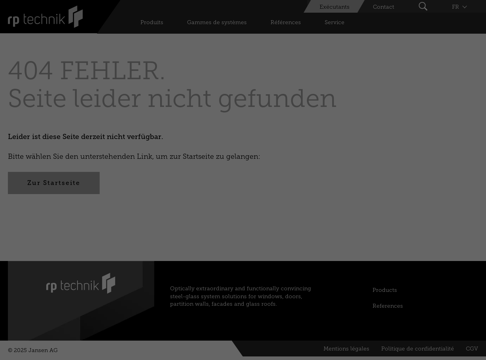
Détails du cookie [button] (194, 259)
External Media (312, 168)
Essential (160, 168)
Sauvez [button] (243, 219)
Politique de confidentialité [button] (244, 259)
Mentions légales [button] (293, 259)
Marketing (255, 168)
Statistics (207, 168)
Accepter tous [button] (243, 195)
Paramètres (188, 86)
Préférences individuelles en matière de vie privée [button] (243, 242)
